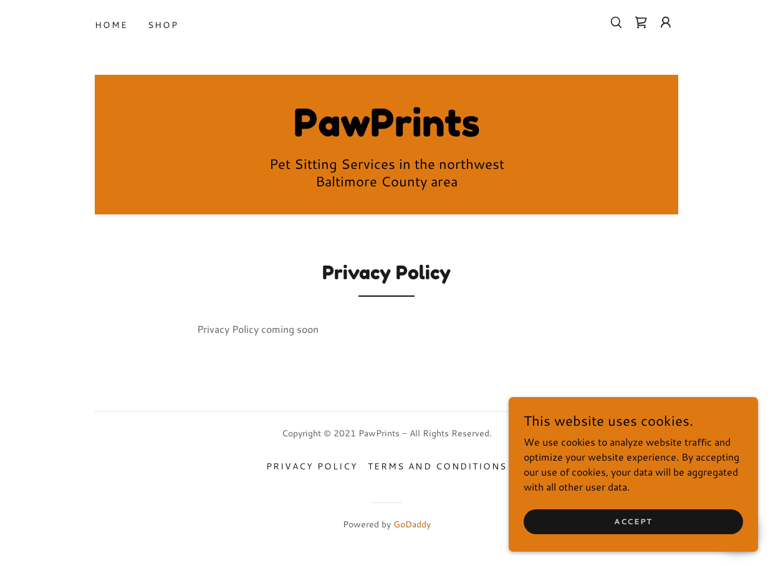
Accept (633, 521)
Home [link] (111, 25)
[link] (640, 22)
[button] (665, 22)
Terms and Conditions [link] (437, 466)
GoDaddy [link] (412, 524)
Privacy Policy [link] (312, 466)
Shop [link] (163, 25)
